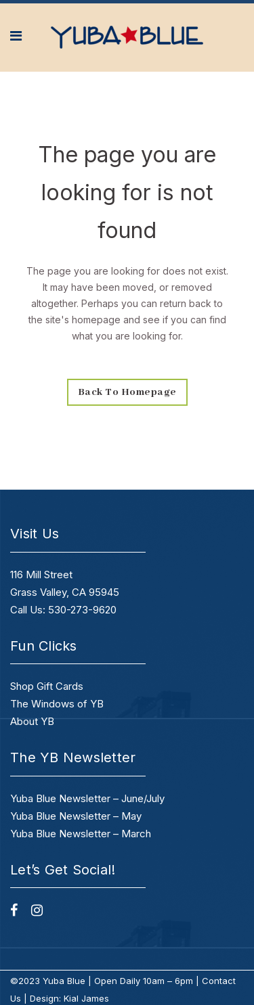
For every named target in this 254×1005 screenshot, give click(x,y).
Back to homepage (127, 392)
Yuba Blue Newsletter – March (80, 833)
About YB (32, 721)
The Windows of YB (57, 703)
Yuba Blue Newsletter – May (76, 816)
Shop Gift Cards (46, 686)
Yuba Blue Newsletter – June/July (87, 798)
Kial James (86, 998)
